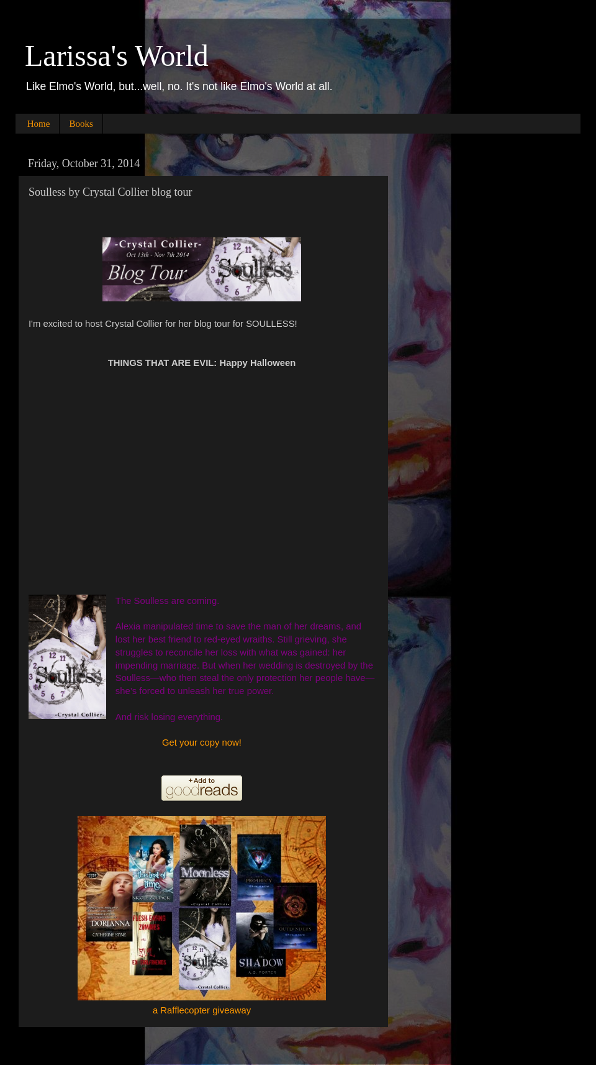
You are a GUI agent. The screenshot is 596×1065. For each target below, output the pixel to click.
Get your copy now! (202, 742)
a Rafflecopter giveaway (202, 1010)
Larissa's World (117, 55)
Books (81, 124)
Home (38, 124)
